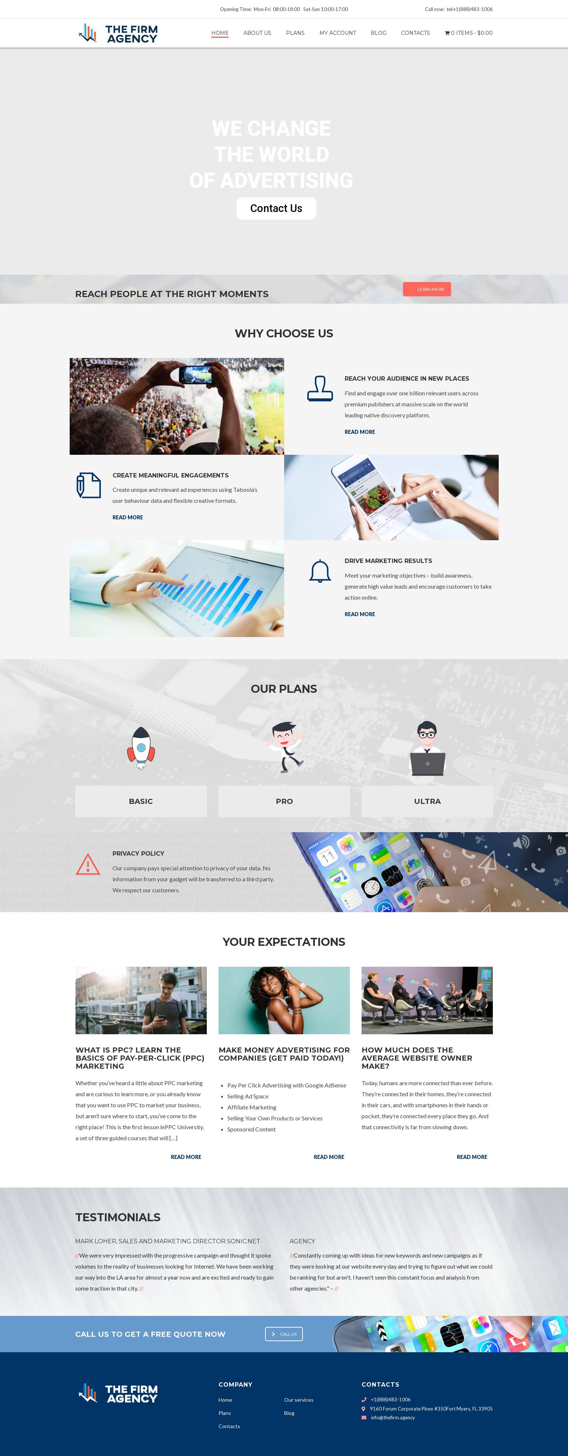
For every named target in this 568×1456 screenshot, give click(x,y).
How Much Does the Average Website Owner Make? (417, 1058)
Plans (225, 1413)
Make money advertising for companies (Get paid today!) (284, 1054)
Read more (360, 432)
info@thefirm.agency (393, 1417)
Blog (289, 1413)
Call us (284, 1334)
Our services (299, 1400)
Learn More (431, 289)
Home (220, 33)
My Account (337, 33)
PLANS (295, 33)
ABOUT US (257, 33)
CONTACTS (415, 33)
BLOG (378, 33)
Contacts (229, 1426)
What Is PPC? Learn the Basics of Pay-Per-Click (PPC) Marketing (140, 1058)
